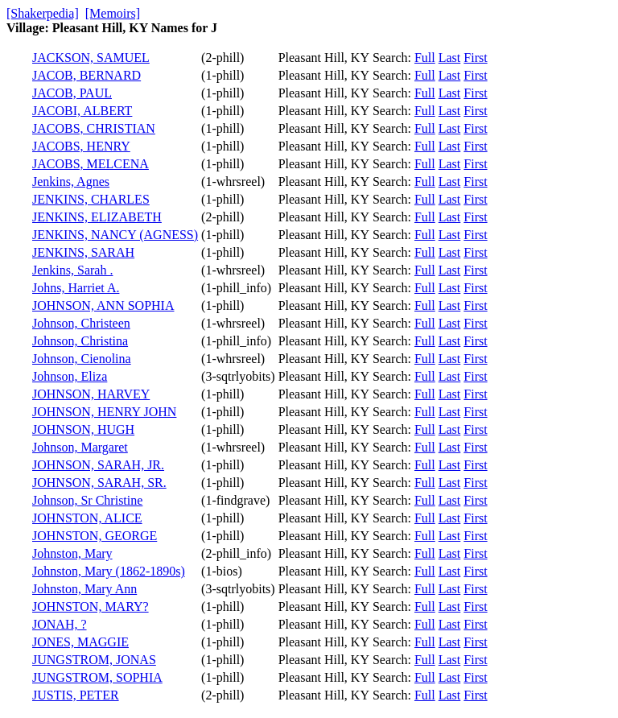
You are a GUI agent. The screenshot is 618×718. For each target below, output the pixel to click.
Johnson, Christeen (81, 323)
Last (450, 57)
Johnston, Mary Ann (84, 589)
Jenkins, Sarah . (72, 270)
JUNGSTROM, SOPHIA (97, 677)
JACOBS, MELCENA (90, 164)
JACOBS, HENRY (81, 146)
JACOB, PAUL (72, 93)
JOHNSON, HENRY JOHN (104, 412)
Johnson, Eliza (69, 376)
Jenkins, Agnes (70, 181)
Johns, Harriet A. (75, 288)
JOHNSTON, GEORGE (94, 536)
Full (424, 57)
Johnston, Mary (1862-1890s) (108, 571)
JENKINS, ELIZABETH (97, 217)
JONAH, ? (59, 624)
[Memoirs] (112, 13)
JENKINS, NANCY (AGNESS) (115, 234)
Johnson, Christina (80, 341)
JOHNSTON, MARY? (90, 606)
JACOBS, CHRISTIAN (93, 128)
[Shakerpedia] (42, 13)
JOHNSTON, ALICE (87, 518)
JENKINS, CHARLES (91, 199)
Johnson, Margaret (80, 447)
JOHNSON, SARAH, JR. (98, 465)
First (475, 57)
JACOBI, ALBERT (82, 111)
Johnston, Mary (72, 553)
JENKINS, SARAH (83, 252)
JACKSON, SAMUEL (91, 57)
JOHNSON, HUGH (83, 429)
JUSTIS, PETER (75, 695)
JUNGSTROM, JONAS (94, 659)
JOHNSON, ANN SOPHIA (103, 305)
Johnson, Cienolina (81, 358)
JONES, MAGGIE (80, 642)
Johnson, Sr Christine (87, 500)
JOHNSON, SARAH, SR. (99, 482)
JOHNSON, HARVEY (91, 394)
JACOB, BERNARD (86, 75)
